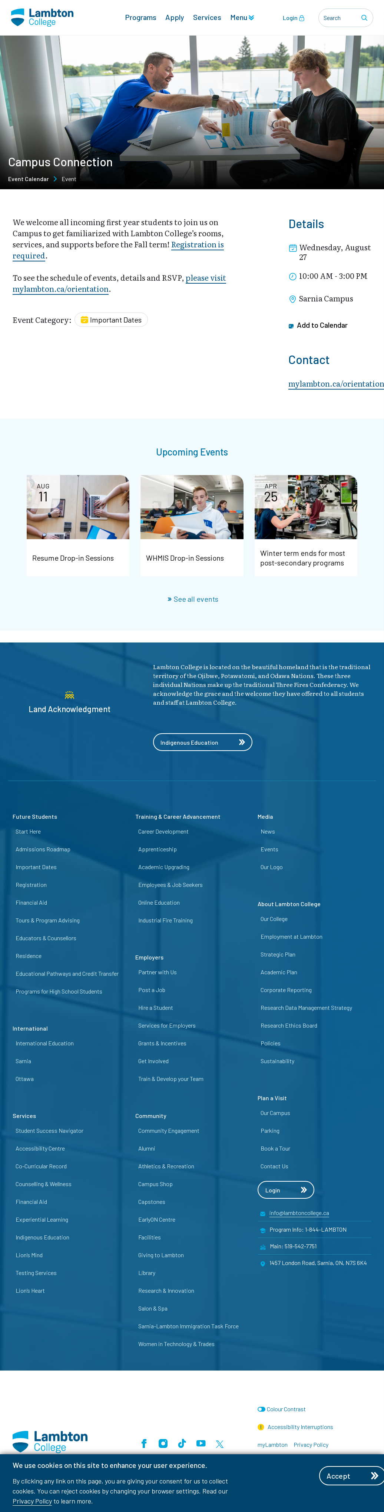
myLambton (273, 1444)
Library (146, 1272)
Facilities (149, 1237)
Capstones (151, 1201)
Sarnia (23, 1060)
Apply (174, 17)
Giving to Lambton (161, 1254)
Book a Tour (275, 1148)
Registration (31, 884)
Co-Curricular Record (41, 1165)
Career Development (163, 831)
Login (294, 17)
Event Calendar (28, 178)
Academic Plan (279, 971)
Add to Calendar (318, 325)
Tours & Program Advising (48, 920)
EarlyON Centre (156, 1219)
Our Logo (272, 866)
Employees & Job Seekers (170, 884)
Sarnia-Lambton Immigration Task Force (188, 1325)
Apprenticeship (157, 848)
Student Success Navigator (49, 1130)
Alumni (146, 1148)
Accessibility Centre (40, 1148)
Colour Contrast (286, 1408)
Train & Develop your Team (170, 1078)
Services (207, 17)
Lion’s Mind (29, 1254)
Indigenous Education (202, 742)
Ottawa (25, 1078)
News (268, 831)
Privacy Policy (32, 1501)
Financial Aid (31, 902)
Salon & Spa (153, 1308)
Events (269, 848)
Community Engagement (168, 1130)
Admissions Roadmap (43, 848)
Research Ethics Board (289, 1025)
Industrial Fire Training (165, 920)
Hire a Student (155, 1007)
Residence (29, 955)
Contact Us (274, 1165)
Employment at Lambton (291, 936)
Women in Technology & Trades (176, 1343)
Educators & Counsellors (46, 937)
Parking (270, 1130)
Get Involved (153, 1060)
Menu (242, 17)
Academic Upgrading (163, 866)
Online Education (159, 902)
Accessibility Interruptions (295, 1427)
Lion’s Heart (30, 1290)
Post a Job (151, 989)
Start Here (28, 831)
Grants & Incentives (162, 1043)
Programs (140, 17)
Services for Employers (167, 1025)
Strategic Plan (278, 954)
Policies (271, 1043)
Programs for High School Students (59, 991)
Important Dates (36, 866)
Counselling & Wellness (44, 1183)
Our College (274, 918)
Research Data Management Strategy (306, 1007)
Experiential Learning (42, 1219)
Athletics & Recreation (166, 1165)
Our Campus (275, 1112)
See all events (193, 598)
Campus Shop (155, 1183)
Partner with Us (157, 971)
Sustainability (277, 1060)
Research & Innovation (166, 1290)
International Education (45, 1043)
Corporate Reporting (286, 989)
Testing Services (36, 1272)
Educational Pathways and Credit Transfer (67, 973)
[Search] (365, 18)
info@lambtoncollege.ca (299, 1212)
